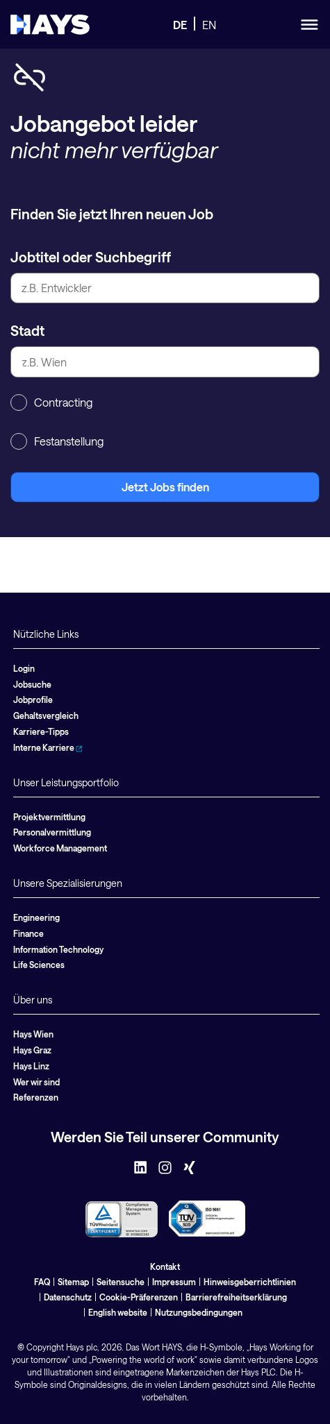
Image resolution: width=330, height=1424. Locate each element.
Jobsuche (32, 684)
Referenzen (35, 1097)
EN (209, 24)
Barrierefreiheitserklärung (236, 1297)
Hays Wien (33, 1034)
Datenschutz (68, 1297)
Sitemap (73, 1282)
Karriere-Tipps (41, 731)
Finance (28, 933)
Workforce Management (60, 848)
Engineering (36, 917)
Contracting (51, 402)
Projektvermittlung (49, 817)
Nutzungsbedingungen (198, 1312)
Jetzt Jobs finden (165, 486)
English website (117, 1312)
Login (24, 668)
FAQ (42, 1282)
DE (180, 24)
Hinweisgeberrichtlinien (250, 1282)
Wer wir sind (36, 1082)
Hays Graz (32, 1050)
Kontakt (165, 1266)
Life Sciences (39, 964)
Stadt (27, 330)
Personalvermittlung (52, 832)
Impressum (174, 1282)
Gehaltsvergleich (46, 715)
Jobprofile (33, 699)
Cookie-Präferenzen (138, 1297)
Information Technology (58, 949)
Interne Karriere (48, 747)
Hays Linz (31, 1066)
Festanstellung (57, 441)
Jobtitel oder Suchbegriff (90, 256)
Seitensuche (121, 1282)
